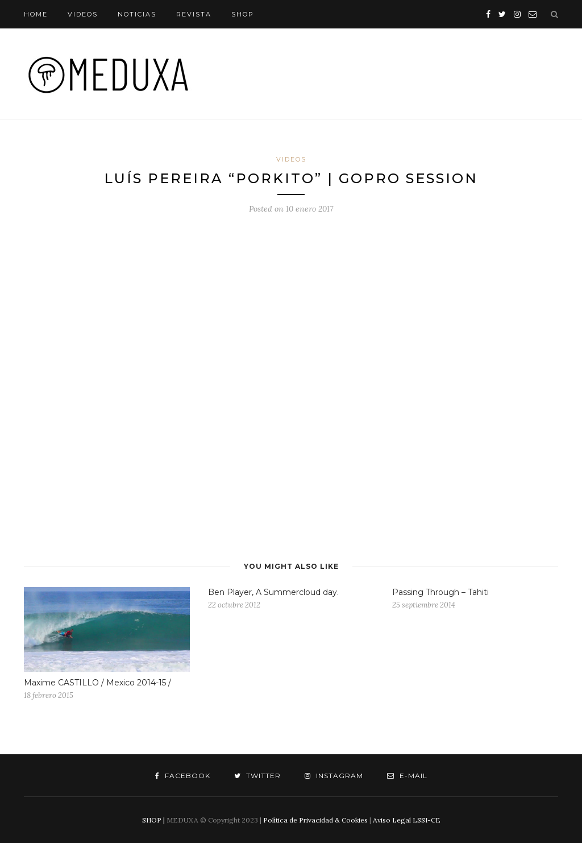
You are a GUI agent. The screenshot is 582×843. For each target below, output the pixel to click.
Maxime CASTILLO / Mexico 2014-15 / (97, 682)
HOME (36, 14)
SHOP (242, 14)
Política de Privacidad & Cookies (315, 820)
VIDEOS (83, 14)
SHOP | (153, 820)
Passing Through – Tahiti (440, 592)
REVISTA (193, 14)
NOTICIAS (137, 14)
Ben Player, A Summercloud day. (273, 592)
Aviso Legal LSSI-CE (406, 820)
